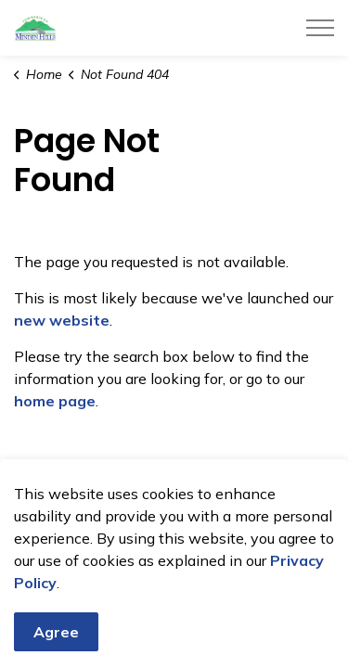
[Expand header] (320, 28)
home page (55, 401)
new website (62, 320)
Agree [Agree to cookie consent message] (56, 643)
